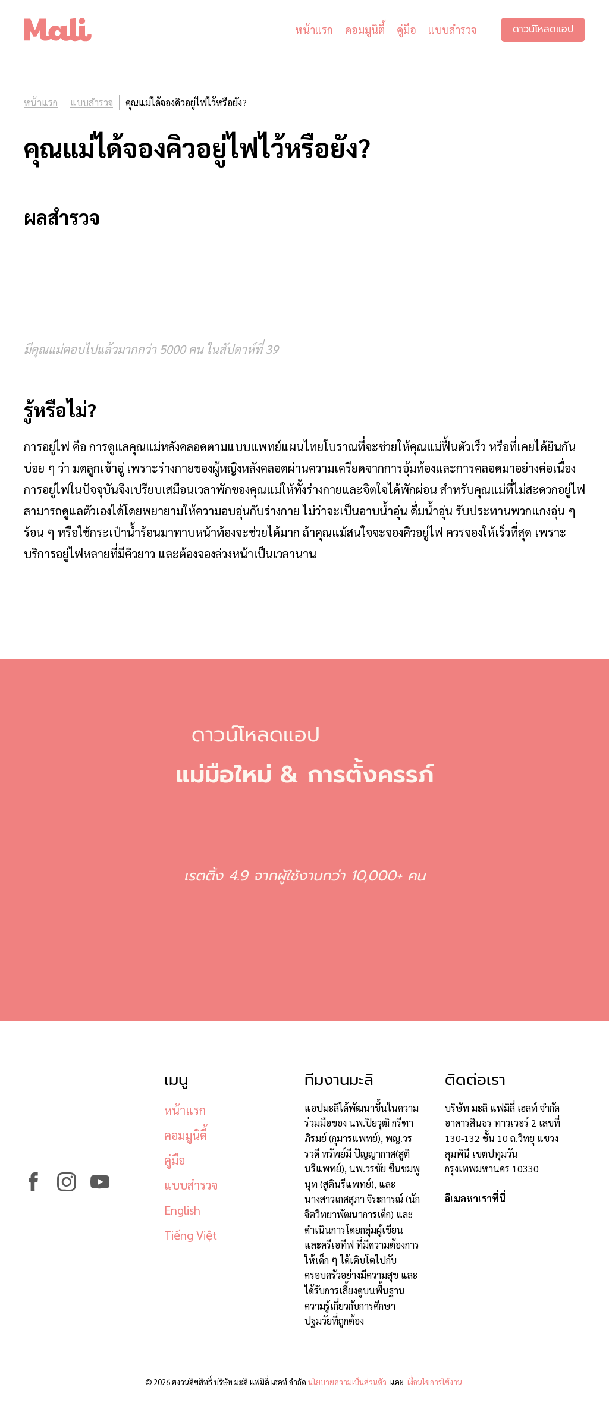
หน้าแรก (314, 29)
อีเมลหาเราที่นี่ (475, 1198)
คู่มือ (406, 29)
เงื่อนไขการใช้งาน (434, 1382)
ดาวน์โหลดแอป (543, 30)
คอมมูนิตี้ (365, 29)
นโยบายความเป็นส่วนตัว (347, 1382)
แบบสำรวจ (452, 29)
